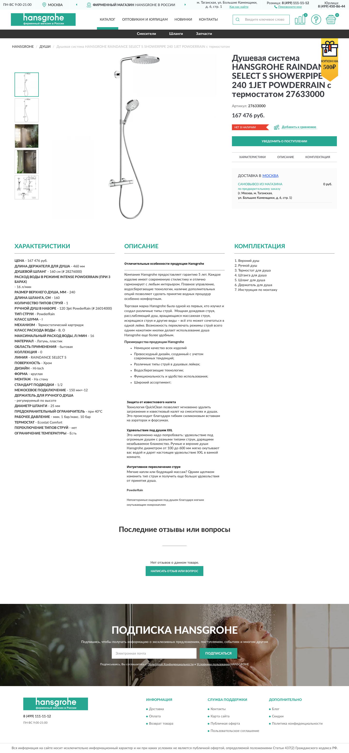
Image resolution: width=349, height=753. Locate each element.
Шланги (176, 34)
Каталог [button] (107, 19)
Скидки (278, 716)
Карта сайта (220, 716)
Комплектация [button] (317, 157)
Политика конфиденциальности (297, 723)
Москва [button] (270, 176)
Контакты (208, 19)
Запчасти (204, 34)
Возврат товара (161, 723)
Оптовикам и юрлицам (145, 19)
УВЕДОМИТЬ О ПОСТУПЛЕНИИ (284, 141)
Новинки (183, 19)
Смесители (146, 34)
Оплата (155, 716)
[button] (288, 6)
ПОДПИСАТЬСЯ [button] (218, 653)
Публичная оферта (225, 723)
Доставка (156, 709)
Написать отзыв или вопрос (174, 571)
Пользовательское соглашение (235, 731)
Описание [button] (285, 157)
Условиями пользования (213, 664)
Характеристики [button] (252, 157)
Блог (275, 709)
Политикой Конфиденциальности (171, 664)
